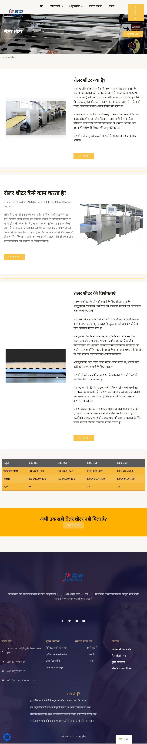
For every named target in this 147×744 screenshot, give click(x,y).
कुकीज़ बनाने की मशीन (56, 654)
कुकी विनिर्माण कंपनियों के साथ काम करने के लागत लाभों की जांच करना (62, 721)
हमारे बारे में (92, 648)
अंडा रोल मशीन (53, 661)
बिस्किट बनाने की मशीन (56, 648)
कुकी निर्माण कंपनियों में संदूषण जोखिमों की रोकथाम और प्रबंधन (58, 700)
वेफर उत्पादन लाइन (54, 667)
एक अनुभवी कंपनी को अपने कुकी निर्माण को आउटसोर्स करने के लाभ (60, 707)
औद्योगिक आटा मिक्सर (122, 668)
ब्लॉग (92, 661)
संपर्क (91, 654)
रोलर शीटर (13, 31)
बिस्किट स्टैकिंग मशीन (121, 649)
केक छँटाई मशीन (119, 656)
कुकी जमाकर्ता (118, 662)
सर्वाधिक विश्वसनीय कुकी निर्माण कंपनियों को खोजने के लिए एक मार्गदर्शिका (63, 714)
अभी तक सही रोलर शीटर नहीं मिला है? (73, 519)
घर (3, 57)
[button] (58, 8)
